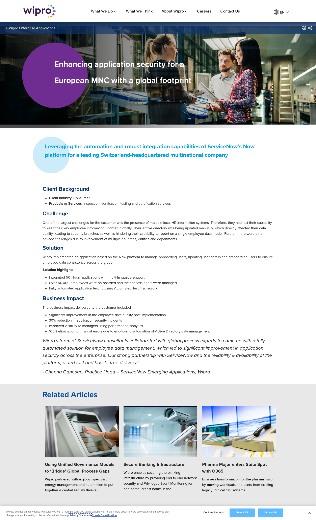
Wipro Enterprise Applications (32, 27)
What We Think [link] (139, 11)
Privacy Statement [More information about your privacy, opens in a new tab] (80, 515)
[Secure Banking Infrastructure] (160, 431)
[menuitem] (281, 12)
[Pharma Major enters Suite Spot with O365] (239, 431)
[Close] (309, 512)
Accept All (270, 512)
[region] (158, 513)
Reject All (242, 512)
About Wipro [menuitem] (175, 11)
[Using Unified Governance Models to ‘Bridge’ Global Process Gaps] (82, 431)
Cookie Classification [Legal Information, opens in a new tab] (104, 515)
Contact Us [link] (230, 11)
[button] (303, 28)
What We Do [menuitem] (104, 11)
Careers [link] (204, 11)
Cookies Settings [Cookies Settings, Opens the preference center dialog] (213, 512)
